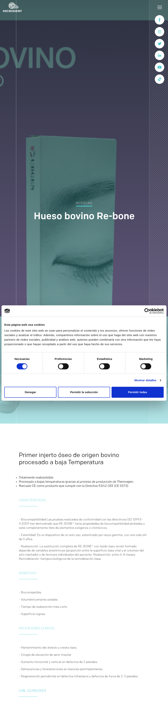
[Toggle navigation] (159, 7)
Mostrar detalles (145, 380)
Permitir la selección (84, 392)
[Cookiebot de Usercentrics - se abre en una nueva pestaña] (147, 311)
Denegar (30, 392)
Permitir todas (137, 392)
